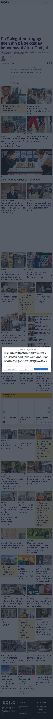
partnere (26, 354)
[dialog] (26, 359)
